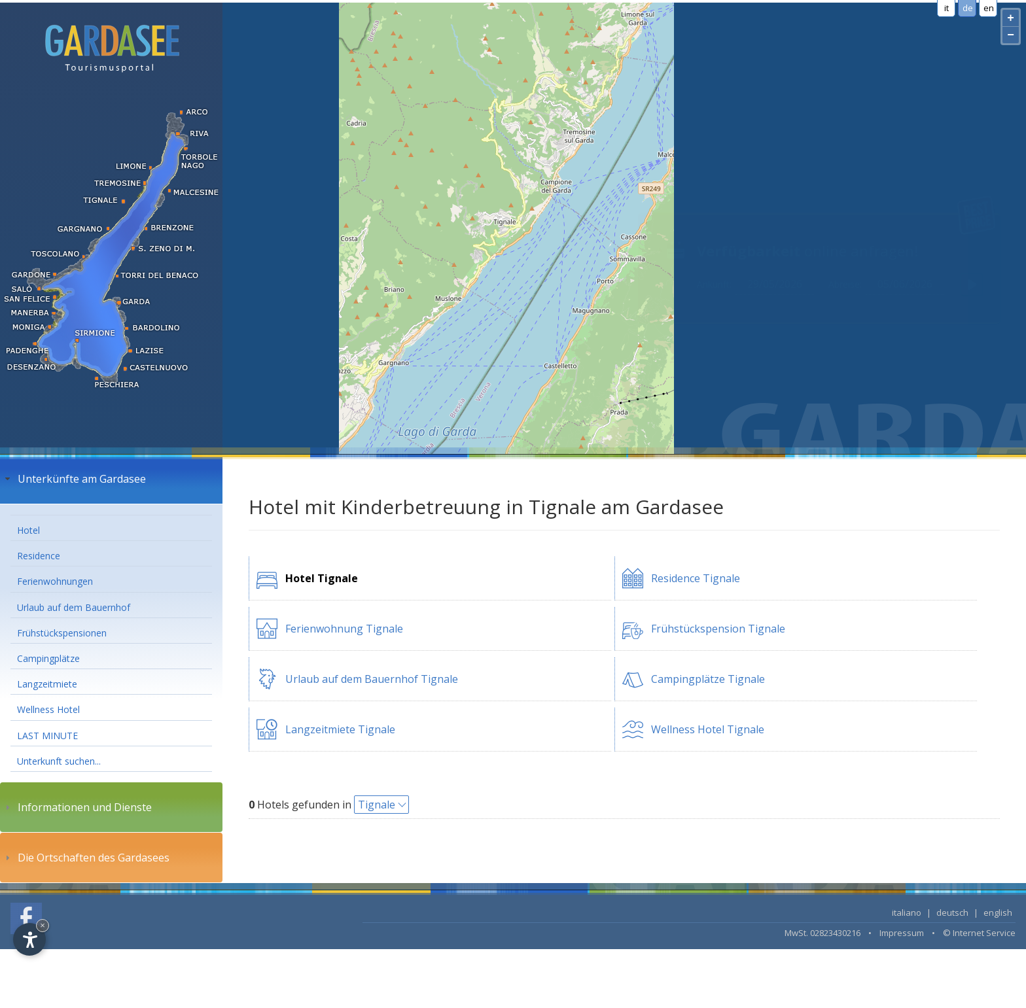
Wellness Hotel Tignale (707, 729)
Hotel (28, 530)
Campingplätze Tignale (708, 679)
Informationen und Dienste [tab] (77, 807)
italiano (906, 912)
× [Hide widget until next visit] (42, 925)
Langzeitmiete (47, 684)
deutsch (952, 912)
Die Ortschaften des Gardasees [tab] (85, 857)
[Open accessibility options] (29, 939)
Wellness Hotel (48, 709)
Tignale (376, 804)
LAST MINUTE (47, 735)
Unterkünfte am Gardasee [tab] (74, 479)
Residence (38, 555)
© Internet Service (979, 933)
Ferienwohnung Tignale (344, 628)
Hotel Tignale (321, 578)
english (997, 912)
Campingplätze (48, 658)
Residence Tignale (695, 578)
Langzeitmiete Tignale (340, 729)
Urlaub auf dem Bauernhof (73, 607)
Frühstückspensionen (62, 633)
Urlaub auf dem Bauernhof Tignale (371, 679)
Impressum (901, 933)
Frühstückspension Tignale (718, 628)
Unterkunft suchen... (59, 761)
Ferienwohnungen (55, 581)
